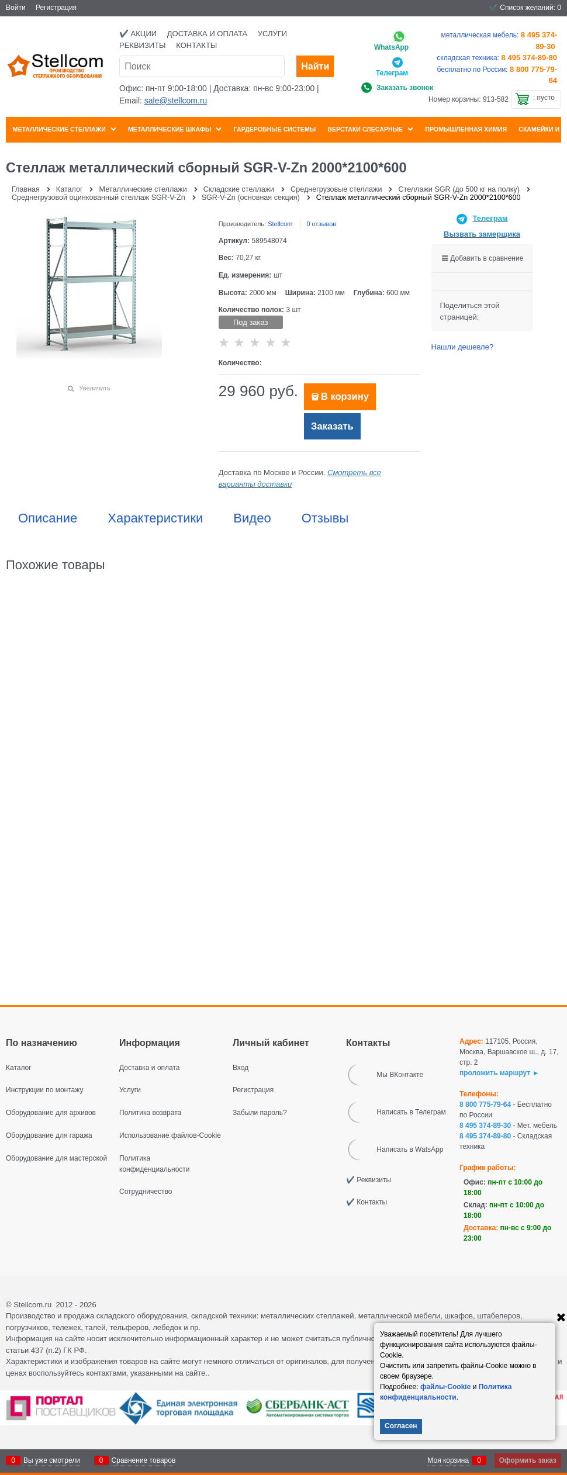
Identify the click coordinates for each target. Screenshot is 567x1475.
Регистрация (56, 8)
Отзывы (325, 518)
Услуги (272, 33)
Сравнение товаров (144, 1460)
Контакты (196, 45)
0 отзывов (321, 223)
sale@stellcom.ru (176, 100)
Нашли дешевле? (462, 346)
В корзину (345, 396)
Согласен (401, 1426)
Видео (252, 518)
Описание (47, 518)
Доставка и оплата (207, 33)
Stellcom (280, 223)
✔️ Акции (138, 33)
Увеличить (94, 388)
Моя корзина (448, 1460)
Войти (16, 8)
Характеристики (155, 518)
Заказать (332, 426)
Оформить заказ (527, 1460)
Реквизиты (142, 45)
